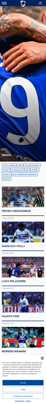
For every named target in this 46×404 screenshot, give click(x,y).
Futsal (6, 170)
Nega (23, 389)
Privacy (28, 401)
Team (20, 165)
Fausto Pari (10, 317)
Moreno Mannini (14, 352)
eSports (6, 174)
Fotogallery (17, 170)
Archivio (6, 179)
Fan (27, 170)
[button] (42, 358)
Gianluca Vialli (13, 246)
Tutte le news (9, 165)
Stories (35, 170)
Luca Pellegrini (14, 281)
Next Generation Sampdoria (24, 174)
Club (27, 165)
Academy (35, 165)
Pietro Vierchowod (16, 211)
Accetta (23, 383)
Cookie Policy (20, 401)
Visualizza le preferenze (23, 396)
